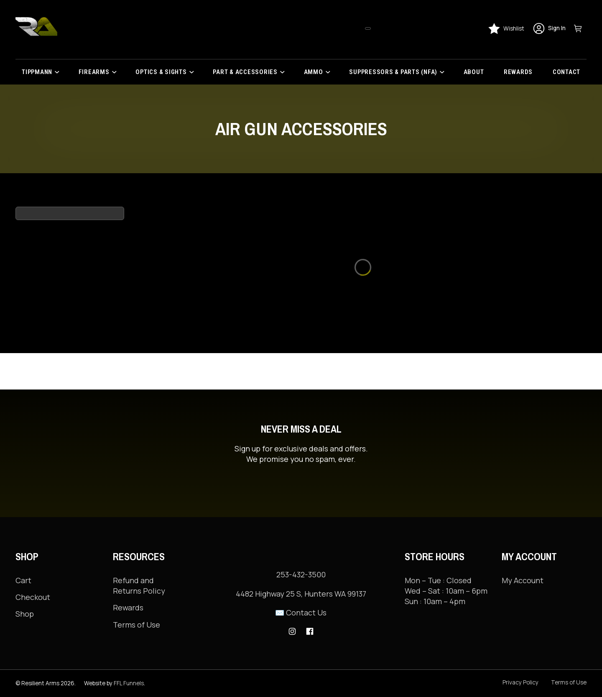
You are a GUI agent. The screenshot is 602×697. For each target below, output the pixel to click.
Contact (566, 72)
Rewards (518, 72)
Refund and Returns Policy (139, 549)
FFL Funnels (129, 683)
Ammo (313, 72)
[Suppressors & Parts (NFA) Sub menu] (444, 72)
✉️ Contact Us (301, 612)
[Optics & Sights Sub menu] (194, 72)
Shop (24, 577)
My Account (522, 544)
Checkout (32, 561)
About (474, 72)
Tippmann (37, 72)
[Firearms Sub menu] (117, 72)
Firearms (94, 72)
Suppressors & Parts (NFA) (393, 72)
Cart (23, 544)
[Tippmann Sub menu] (59, 72)
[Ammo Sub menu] (330, 72)
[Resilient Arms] (36, 28)
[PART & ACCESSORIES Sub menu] (285, 72)
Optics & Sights (160, 72)
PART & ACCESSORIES (245, 72)
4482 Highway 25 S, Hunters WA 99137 (301, 594)
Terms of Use (136, 588)
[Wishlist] (506, 28)
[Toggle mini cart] (580, 28)
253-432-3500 (301, 574)
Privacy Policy (520, 682)
